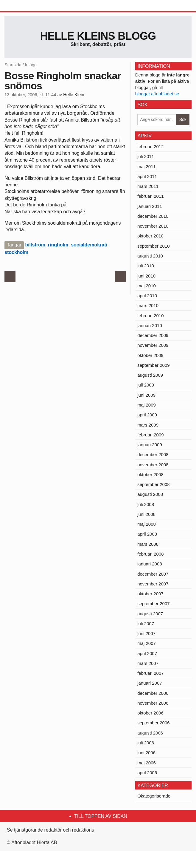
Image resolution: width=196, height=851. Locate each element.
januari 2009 (149, 444)
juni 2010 (146, 275)
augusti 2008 (150, 494)
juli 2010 (145, 265)
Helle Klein (73, 94)
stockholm (16, 252)
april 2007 (147, 653)
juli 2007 (145, 623)
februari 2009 (150, 434)
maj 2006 (146, 762)
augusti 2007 (150, 613)
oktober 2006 (150, 712)
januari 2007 (149, 683)
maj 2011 (146, 166)
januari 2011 (149, 206)
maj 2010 (146, 285)
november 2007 (152, 583)
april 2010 (147, 295)
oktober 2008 (150, 474)
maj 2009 (146, 404)
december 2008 (152, 454)
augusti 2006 (150, 732)
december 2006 (152, 693)
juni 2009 (146, 395)
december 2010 (152, 216)
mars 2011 (147, 186)
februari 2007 (150, 673)
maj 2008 (146, 524)
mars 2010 (147, 305)
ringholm (58, 244)
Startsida (12, 64)
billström (35, 244)
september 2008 (153, 484)
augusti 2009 (150, 375)
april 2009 (147, 414)
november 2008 (152, 464)
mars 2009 (147, 424)
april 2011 (147, 176)
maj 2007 (146, 643)
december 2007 (152, 573)
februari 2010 (150, 315)
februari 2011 (150, 196)
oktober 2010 (150, 235)
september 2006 (153, 722)
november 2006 (152, 703)
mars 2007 (147, 663)
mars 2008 (147, 544)
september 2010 (153, 246)
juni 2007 (146, 633)
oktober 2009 (150, 355)
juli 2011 (145, 156)
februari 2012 (150, 146)
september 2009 (153, 365)
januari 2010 (149, 325)
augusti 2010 (150, 255)
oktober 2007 (150, 593)
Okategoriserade (153, 795)
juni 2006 (146, 752)
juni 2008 (146, 514)
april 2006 (147, 772)
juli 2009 (145, 384)
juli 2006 (145, 742)
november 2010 (152, 226)
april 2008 (147, 533)
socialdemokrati (89, 244)
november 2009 (152, 345)
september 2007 (153, 603)
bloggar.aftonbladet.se (157, 93)
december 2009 (152, 335)
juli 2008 (145, 504)
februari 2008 (150, 553)
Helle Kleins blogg (98, 36)
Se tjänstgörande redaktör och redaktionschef (55, 829)
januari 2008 (149, 563)
